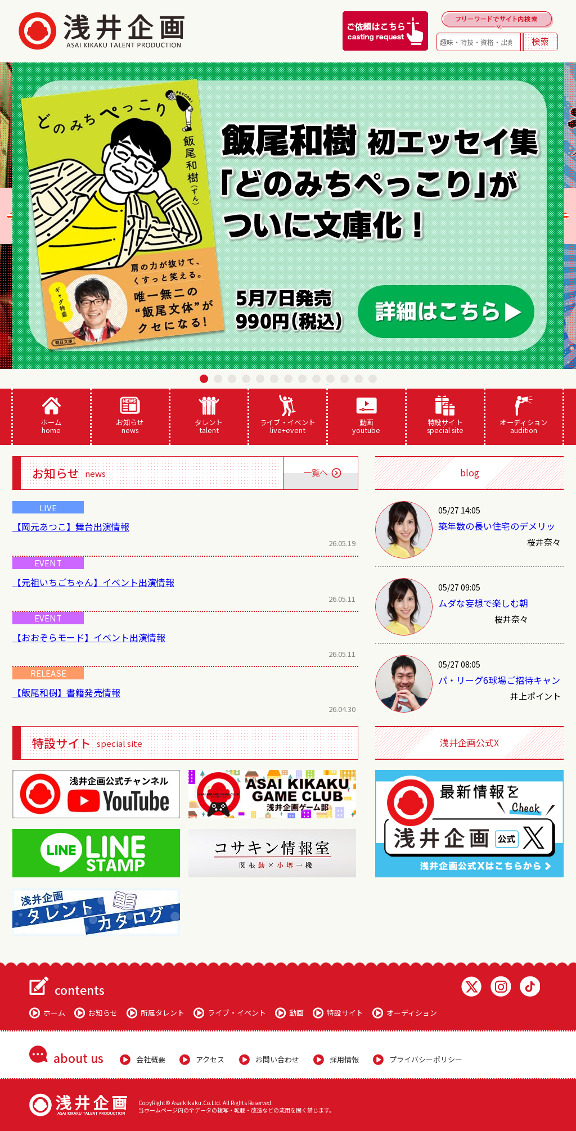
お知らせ (130, 415)
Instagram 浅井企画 (500, 986)
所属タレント (162, 1012)
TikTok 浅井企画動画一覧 (530, 986)
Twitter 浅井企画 (471, 986)
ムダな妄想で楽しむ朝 (483, 603)
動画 (366, 415)
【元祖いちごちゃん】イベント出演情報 (93, 582)
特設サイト (445, 415)
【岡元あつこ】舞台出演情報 (70, 526)
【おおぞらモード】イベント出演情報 (88, 637)
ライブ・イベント (287, 415)
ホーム (51, 415)
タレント (209, 415)
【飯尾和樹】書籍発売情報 (66, 692)
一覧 (320, 473)
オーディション (523, 415)
